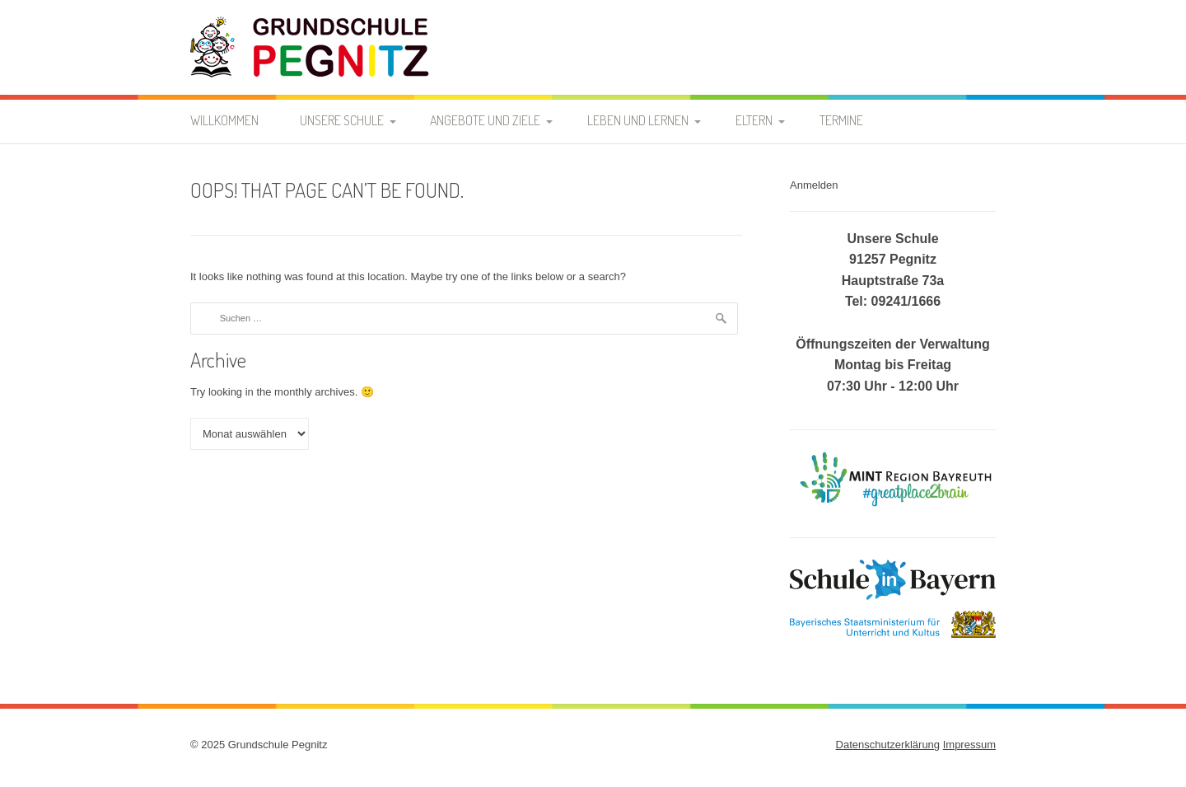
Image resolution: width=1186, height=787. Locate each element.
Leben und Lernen (638, 120)
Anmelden (814, 185)
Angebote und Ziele (485, 120)
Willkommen (224, 120)
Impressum (969, 744)
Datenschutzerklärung (888, 744)
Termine (841, 120)
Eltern (754, 120)
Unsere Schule (342, 120)
